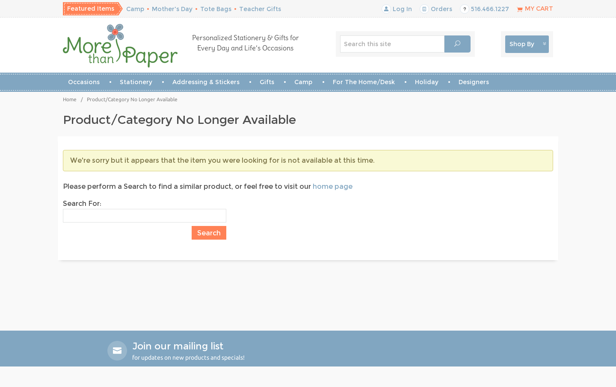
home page (332, 186)
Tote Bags (215, 9)
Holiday (426, 82)
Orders (436, 9)
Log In (397, 9)
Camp (135, 9)
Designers (474, 82)
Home (70, 99)
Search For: (82, 203)
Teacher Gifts (260, 9)
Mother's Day (172, 9)
